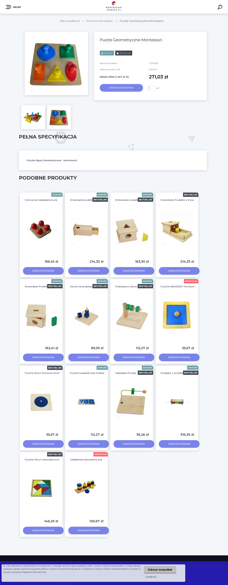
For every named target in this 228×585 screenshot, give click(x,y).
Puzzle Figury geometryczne (43, 459)
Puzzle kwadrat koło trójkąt (87, 373)
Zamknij (151, 577)
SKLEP (13, 7)
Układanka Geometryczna (86, 459)
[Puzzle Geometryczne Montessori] (56, 32)
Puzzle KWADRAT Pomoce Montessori (184, 286)
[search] (220, 7)
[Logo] (114, 7)
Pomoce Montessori (99, 21)
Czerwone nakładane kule (41, 200)
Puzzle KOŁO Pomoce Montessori (46, 373)
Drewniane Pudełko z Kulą (177, 200)
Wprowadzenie (70, 21)
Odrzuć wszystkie (160, 569)
